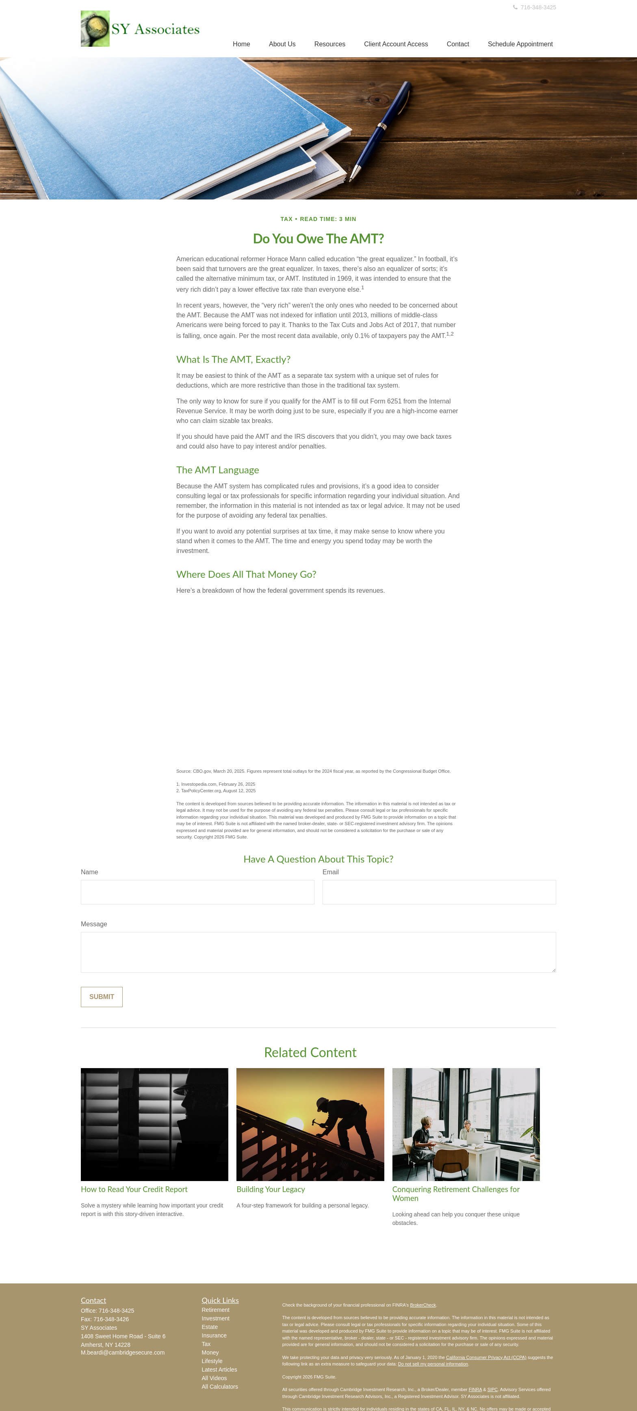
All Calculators (220, 1386)
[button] (242, 44)
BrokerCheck (423, 1305)
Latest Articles (219, 1369)
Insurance (214, 1335)
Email (331, 872)
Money (210, 1352)
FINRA (475, 1389)
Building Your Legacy (270, 1189)
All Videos (214, 1378)
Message (94, 924)
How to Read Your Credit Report (134, 1189)
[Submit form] (102, 997)
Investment (216, 1318)
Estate (210, 1327)
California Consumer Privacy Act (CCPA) (486, 1357)
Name (89, 872)
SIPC (493, 1389)
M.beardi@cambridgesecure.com (123, 1352)
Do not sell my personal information (433, 1363)
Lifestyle (212, 1361)
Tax (206, 1344)
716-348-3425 (534, 7)
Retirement (216, 1310)
